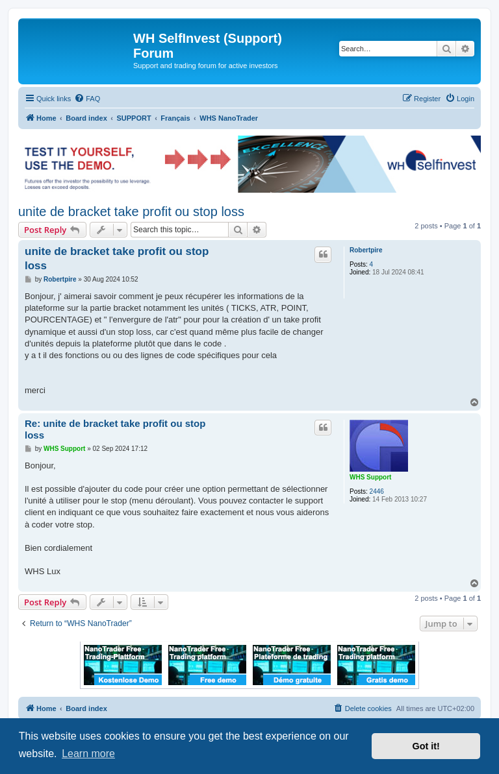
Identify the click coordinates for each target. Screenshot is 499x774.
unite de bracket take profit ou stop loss (131, 211)
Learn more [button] (88, 753)
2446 (377, 491)
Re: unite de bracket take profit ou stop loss (115, 429)
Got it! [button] (426, 746)
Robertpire (366, 250)
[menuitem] (87, 98)
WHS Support (370, 477)
